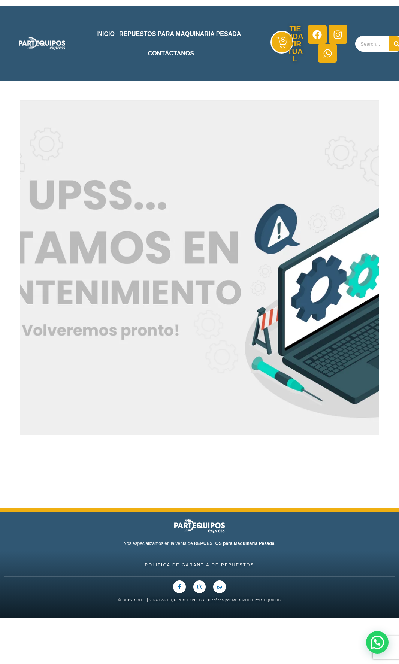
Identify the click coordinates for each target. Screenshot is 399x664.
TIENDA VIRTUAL (295, 44)
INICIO (105, 34)
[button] (377, 642)
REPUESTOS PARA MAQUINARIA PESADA (180, 34)
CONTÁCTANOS (171, 53)
